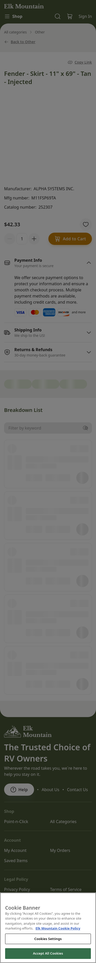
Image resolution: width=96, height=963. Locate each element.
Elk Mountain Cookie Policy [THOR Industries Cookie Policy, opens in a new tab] (58, 938)
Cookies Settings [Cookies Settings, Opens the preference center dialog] (48, 948)
